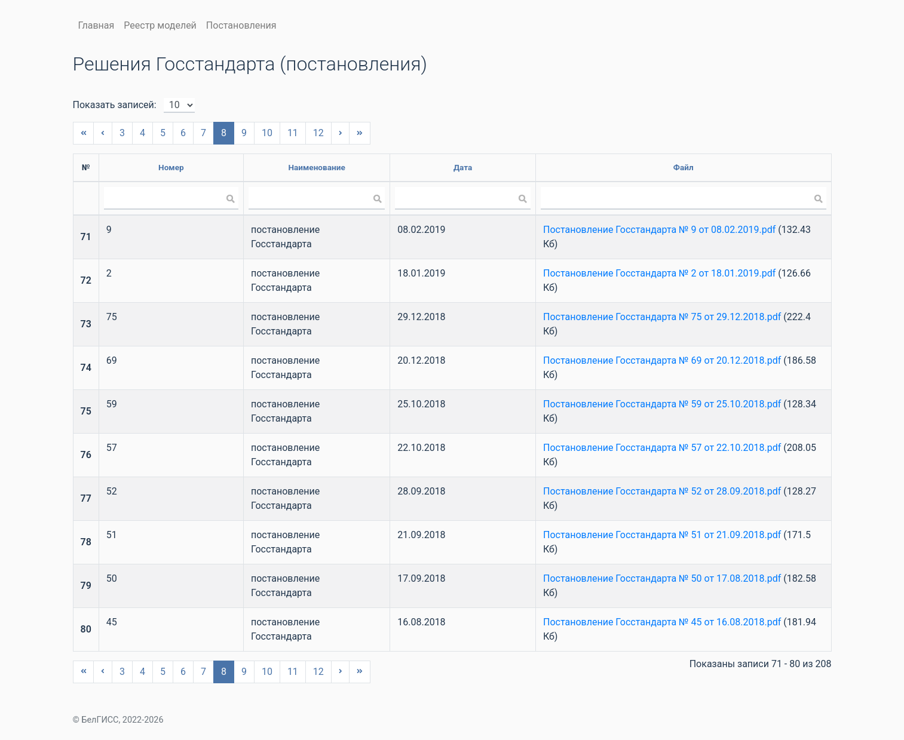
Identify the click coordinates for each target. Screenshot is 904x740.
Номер (171, 167)
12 (318, 133)
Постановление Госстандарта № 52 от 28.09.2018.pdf (662, 491)
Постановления (241, 25)
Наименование (316, 167)
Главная (96, 25)
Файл (683, 167)
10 (267, 133)
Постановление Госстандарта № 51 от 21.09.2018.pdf (662, 535)
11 (292, 133)
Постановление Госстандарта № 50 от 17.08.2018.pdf (662, 578)
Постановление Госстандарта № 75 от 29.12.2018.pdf (662, 317)
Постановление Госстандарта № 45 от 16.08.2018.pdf (662, 622)
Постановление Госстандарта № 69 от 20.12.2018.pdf (662, 360)
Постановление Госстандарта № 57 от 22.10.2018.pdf (662, 447)
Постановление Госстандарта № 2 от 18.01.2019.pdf (659, 273)
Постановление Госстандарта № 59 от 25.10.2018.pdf (662, 404)
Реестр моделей (160, 25)
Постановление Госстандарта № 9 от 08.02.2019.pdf (659, 229)
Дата (462, 167)
